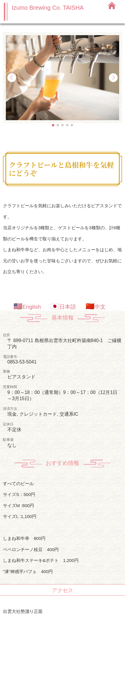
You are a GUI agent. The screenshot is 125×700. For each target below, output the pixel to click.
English (31, 307)
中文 (100, 307)
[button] (53, 125)
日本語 (67, 307)
